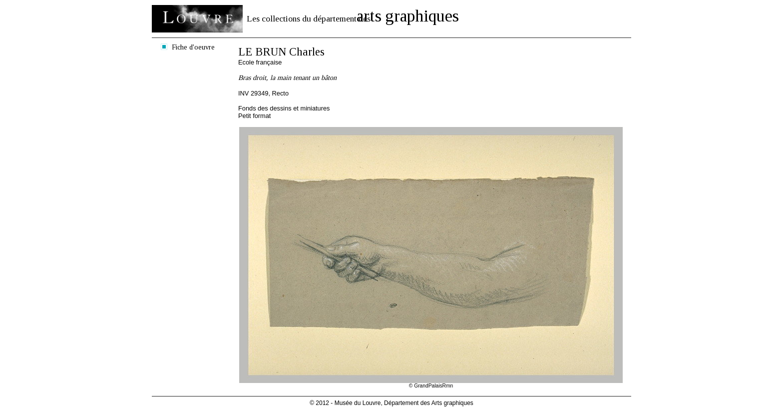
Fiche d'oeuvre (193, 47)
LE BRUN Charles (281, 52)
